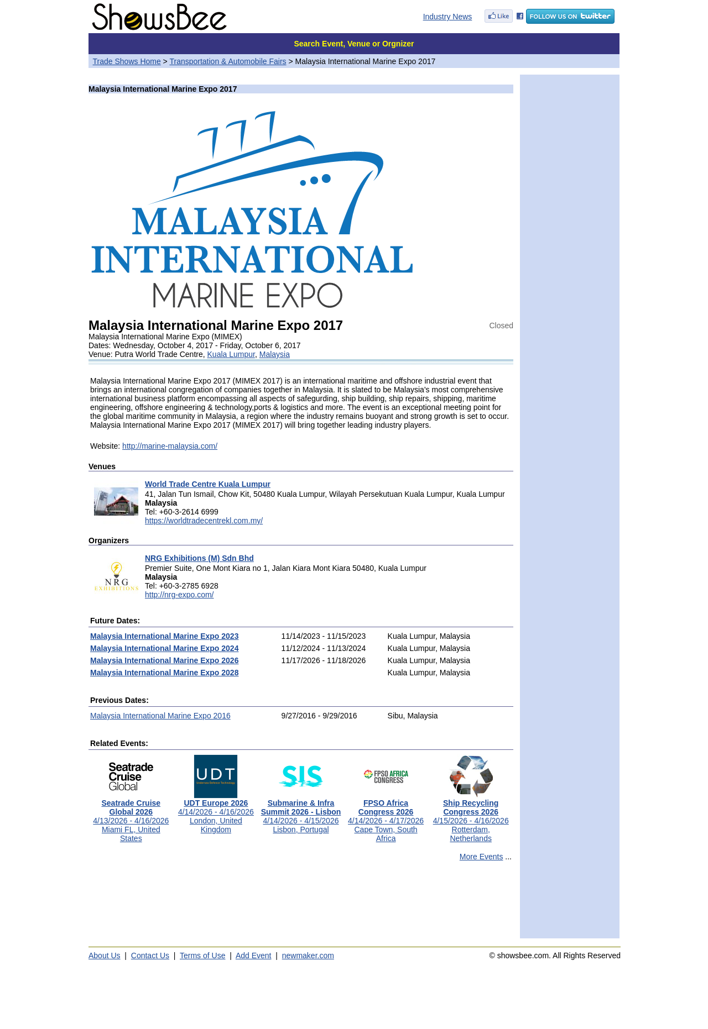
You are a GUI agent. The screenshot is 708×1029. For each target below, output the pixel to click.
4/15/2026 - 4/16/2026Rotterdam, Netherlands (471, 817)
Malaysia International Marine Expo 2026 (164, 660)
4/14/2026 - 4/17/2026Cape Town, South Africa (386, 817)
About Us (104, 955)
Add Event (254, 955)
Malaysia (274, 354)
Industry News (447, 16)
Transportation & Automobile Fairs (227, 61)
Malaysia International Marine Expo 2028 (164, 672)
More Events (481, 856)
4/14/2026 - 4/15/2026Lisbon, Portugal (301, 812)
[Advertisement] (301, 905)
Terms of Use (202, 955)
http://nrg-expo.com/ (179, 594)
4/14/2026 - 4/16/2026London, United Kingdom (216, 812)
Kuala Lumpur (231, 354)
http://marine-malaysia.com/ (169, 446)
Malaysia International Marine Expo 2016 (160, 715)
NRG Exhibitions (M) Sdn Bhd (199, 558)
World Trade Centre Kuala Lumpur (207, 484)
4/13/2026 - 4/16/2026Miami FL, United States (131, 817)
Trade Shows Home (127, 61)
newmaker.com (308, 955)
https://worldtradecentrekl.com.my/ (204, 520)
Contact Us (150, 955)
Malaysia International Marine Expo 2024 (164, 648)
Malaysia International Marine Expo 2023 (164, 636)
